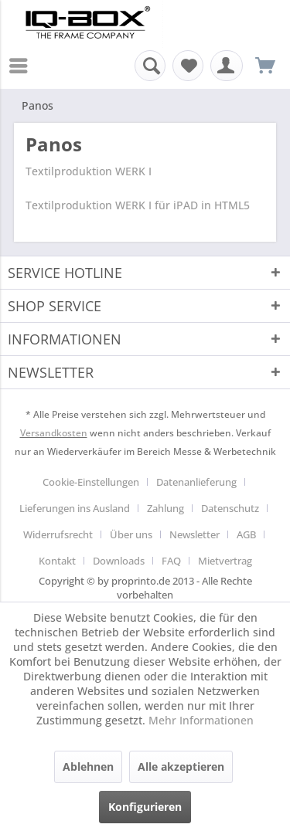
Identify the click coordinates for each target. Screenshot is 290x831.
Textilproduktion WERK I (89, 171)
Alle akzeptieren (181, 766)
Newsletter (194, 534)
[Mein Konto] (226, 65)
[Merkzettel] (187, 65)
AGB (246, 534)
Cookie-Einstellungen (91, 482)
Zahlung (165, 508)
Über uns (131, 534)
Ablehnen (88, 766)
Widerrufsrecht (58, 534)
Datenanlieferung (196, 482)
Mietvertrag (225, 561)
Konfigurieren (145, 806)
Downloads (119, 561)
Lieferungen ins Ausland (74, 508)
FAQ (171, 561)
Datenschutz (230, 508)
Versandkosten (53, 432)
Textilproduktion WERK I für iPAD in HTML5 (138, 205)
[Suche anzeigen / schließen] (150, 65)
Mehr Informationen (201, 720)
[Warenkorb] (265, 65)
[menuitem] (22, 65)
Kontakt (57, 561)
